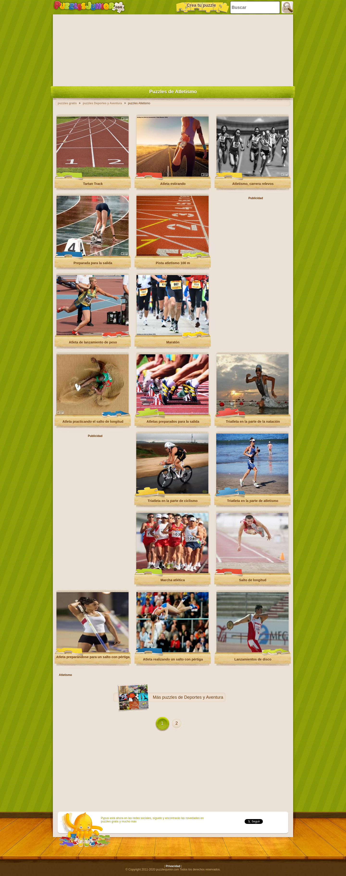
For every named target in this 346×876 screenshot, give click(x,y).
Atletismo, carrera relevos (253, 184)
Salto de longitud (252, 580)
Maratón (172, 342)
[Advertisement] (173, 49)
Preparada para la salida (93, 263)
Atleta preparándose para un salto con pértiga (93, 657)
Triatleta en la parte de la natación (253, 421)
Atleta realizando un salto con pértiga (173, 659)
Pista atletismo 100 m (173, 263)
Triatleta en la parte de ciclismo (173, 501)
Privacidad (173, 866)
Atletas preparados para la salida (173, 421)
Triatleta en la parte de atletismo (252, 501)
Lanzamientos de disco (252, 659)
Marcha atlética (173, 580)
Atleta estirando (173, 184)
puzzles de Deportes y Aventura (192, 697)
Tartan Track (93, 184)
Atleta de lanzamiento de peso (93, 342)
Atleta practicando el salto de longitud (93, 421)
